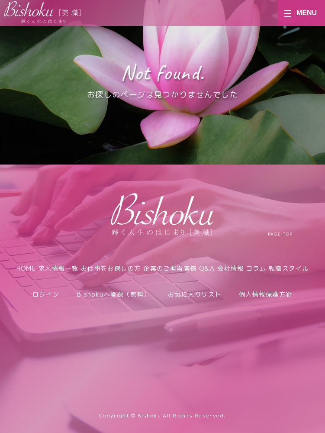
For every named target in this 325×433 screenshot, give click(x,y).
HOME (26, 268)
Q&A (207, 268)
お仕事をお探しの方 (111, 268)
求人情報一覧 (58, 268)
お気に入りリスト (194, 294)
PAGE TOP (280, 221)
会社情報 (230, 268)
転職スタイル (289, 268)
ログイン (45, 294)
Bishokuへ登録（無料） (114, 294)
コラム (256, 268)
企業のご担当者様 (169, 268)
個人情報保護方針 (265, 294)
